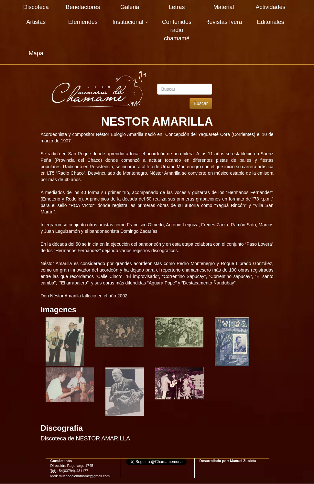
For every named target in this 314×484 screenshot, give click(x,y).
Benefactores (83, 7)
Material (223, 7)
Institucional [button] (130, 22)
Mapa (36, 53)
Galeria (129, 7)
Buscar (201, 103)
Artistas (36, 22)
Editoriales (270, 22)
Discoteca (36, 7)
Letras (176, 7)
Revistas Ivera (223, 22)
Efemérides (83, 22)
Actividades (270, 7)
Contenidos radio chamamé (176, 30)
